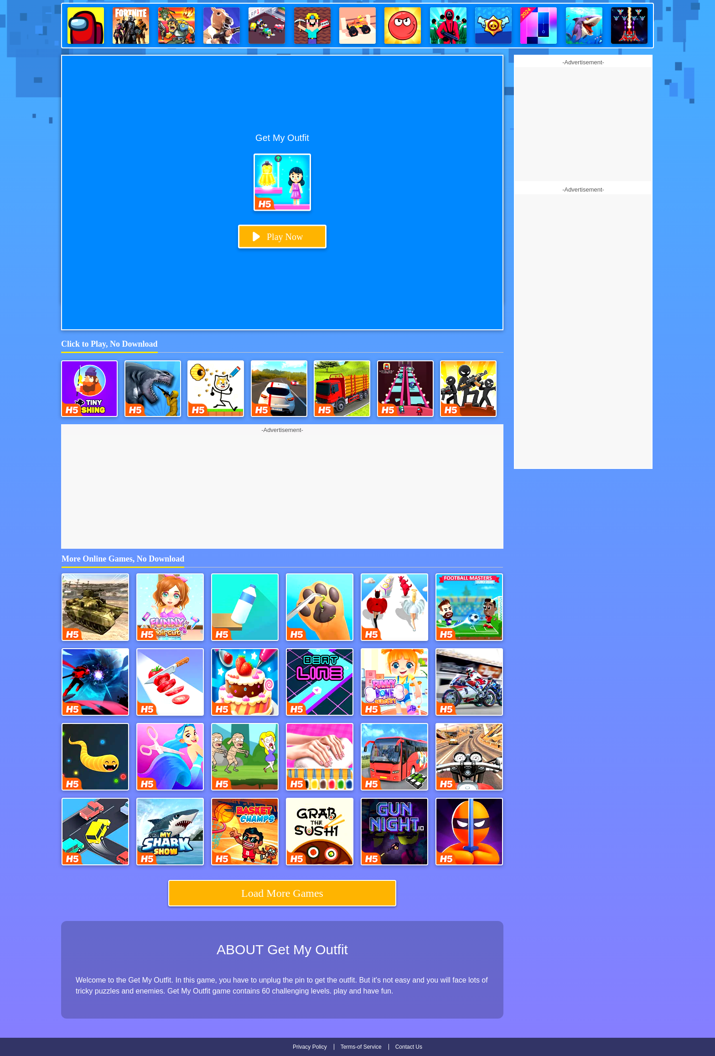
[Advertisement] (282, 492)
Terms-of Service (361, 1047)
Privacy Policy (310, 1047)
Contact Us (408, 1047)
